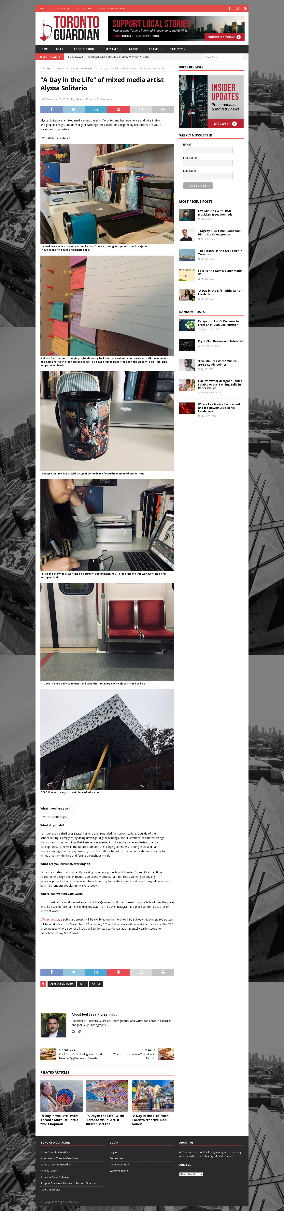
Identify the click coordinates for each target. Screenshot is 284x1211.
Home (43, 49)
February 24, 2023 (210, 345)
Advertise (63, 8)
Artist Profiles (98, 99)
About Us (44, 8)
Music (133, 49)
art (82, 983)
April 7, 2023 (207, 369)
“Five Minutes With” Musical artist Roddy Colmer (217, 362)
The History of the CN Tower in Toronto (220, 252)
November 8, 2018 (210, 392)
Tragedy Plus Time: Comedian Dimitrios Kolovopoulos (219, 232)
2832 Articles (109, 1014)
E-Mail (187, 144)
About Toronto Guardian (55, 1152)
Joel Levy (78, 99)
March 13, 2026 (208, 416)
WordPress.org (119, 1171)
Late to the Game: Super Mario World (220, 272)
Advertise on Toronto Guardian (59, 1158)
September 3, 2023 (210, 329)
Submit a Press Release (112, 8)
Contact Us (84, 8)
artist (96, 983)
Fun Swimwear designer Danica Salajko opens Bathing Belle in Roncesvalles (220, 384)
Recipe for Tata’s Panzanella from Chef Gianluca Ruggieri (218, 323)
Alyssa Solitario (61, 983)
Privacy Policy (48, 1171)
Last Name (190, 170)
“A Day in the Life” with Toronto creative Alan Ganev (150, 1120)
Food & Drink (84, 49)
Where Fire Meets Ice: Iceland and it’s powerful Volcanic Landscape (219, 407)
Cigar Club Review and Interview (221, 341)
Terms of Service (50, 1189)
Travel (154, 49)
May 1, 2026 (207, 219)
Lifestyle (111, 49)
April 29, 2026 (208, 278)
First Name (190, 157)
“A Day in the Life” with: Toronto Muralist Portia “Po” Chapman (59, 1120)
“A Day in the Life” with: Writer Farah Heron (220, 292)
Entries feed (117, 1158)
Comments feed (119, 1164)
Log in (113, 1152)
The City (176, 49)
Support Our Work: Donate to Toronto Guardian (68, 1183)
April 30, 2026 (208, 238)
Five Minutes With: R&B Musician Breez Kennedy (215, 212)
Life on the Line (49, 919)
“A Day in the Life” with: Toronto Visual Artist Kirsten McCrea (105, 1120)
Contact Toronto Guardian (56, 1164)
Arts (59, 49)
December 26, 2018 (57, 99)
